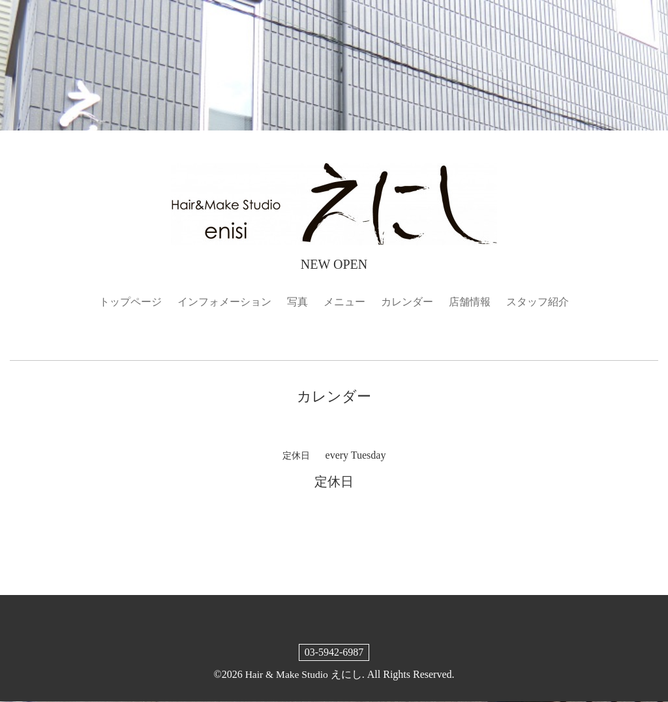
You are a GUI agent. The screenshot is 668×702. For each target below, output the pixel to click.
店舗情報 (470, 301)
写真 (297, 301)
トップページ (130, 301)
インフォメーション (224, 301)
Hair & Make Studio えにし (303, 674)
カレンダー (407, 301)
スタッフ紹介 (537, 301)
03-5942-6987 (334, 652)
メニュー (344, 301)
